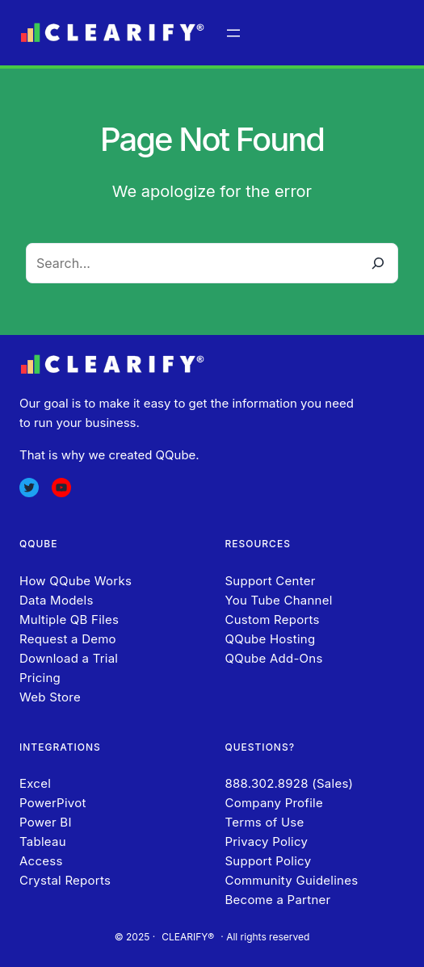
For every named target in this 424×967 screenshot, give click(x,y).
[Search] (378, 263)
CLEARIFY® (188, 937)
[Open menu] (233, 33)
